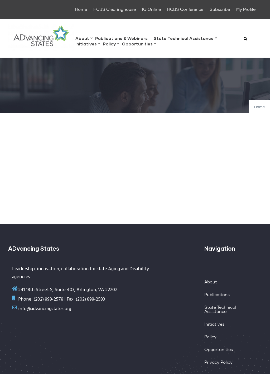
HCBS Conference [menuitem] (185, 9)
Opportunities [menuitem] (138, 44)
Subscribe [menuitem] (220, 9)
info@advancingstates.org (44, 309)
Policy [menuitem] (111, 44)
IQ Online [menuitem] (151, 9)
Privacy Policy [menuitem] (218, 362)
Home (259, 107)
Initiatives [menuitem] (88, 44)
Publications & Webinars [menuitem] (121, 38)
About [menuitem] (84, 39)
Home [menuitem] (81, 9)
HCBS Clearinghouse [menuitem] (114, 9)
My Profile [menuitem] (245, 9)
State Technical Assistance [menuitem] (185, 39)
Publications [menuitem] (217, 295)
